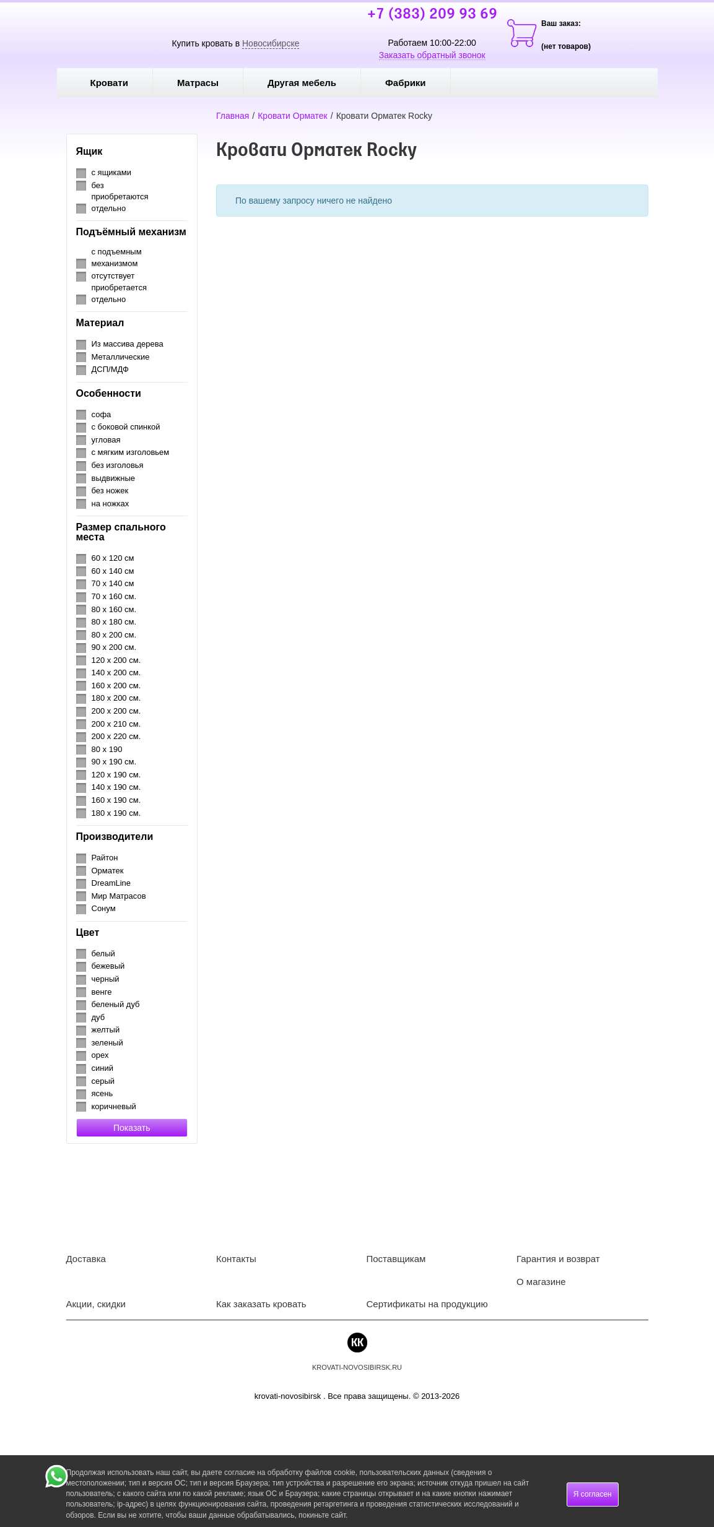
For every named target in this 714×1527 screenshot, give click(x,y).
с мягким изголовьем (131, 452)
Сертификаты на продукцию (427, 1304)
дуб (98, 1017)
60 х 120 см (113, 558)
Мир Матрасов (119, 896)
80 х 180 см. (114, 621)
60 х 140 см (113, 571)
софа (101, 414)
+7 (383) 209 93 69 (432, 15)
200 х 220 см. (116, 736)
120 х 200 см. (116, 660)
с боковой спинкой (126, 426)
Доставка (86, 1258)
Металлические (121, 356)
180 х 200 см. (116, 698)
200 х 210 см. (116, 724)
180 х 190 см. (116, 813)
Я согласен (592, 1494)
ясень (102, 1093)
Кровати (118, 82)
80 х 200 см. (114, 634)
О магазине (541, 1281)
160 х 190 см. (116, 800)
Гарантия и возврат (558, 1258)
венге (102, 992)
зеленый (107, 1042)
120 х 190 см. (116, 774)
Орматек (108, 870)
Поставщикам (396, 1258)
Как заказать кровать (261, 1304)
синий (102, 1068)
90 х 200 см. (114, 647)
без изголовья (118, 465)
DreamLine (111, 883)
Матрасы (198, 82)
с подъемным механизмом (117, 257)
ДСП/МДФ (110, 369)
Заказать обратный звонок (432, 55)
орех (100, 1055)
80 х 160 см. (114, 609)
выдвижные (113, 478)
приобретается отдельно (119, 293)
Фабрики (414, 82)
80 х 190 (107, 749)
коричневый (114, 1106)
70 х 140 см (113, 583)
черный (106, 979)
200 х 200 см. (116, 711)
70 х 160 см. (114, 596)
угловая (106, 439)
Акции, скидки (96, 1304)
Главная (232, 116)
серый (103, 1081)
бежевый (108, 966)
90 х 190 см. (114, 761)
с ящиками (112, 172)
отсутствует (113, 275)
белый (103, 953)
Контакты (236, 1258)
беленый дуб (116, 1004)
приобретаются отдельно (120, 202)
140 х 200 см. (116, 672)
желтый (106, 1029)
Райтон (105, 857)
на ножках (110, 503)
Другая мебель (311, 82)
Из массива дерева (127, 343)
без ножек (110, 490)
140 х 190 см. (116, 787)
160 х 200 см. (116, 685)
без (98, 185)
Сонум (104, 908)
